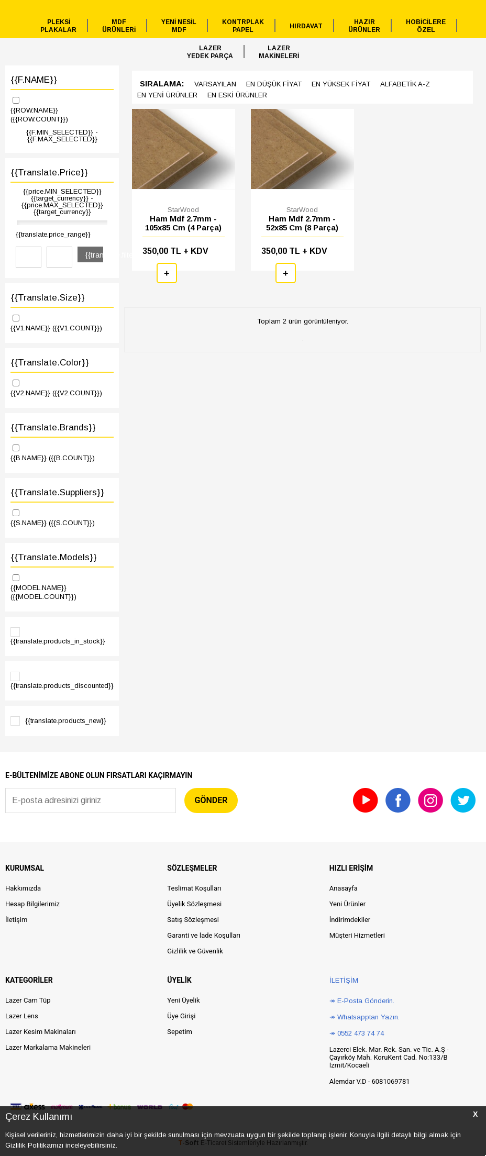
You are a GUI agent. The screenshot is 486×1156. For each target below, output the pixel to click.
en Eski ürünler (237, 95)
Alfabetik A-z (405, 84)
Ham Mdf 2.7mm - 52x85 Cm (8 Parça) (302, 223)
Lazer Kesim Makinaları (40, 1032)
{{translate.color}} (49, 363)
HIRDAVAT (306, 26)
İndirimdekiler (350, 920)
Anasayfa (343, 888)
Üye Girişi (181, 1016)
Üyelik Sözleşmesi (194, 904)
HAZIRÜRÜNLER (364, 26)
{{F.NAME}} (33, 80)
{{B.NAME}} (62, 452)
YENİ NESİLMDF (178, 26)
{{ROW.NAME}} (62, 109)
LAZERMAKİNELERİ (279, 52)
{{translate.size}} (47, 298)
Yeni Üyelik (183, 1000)
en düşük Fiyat (274, 84)
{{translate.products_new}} (58, 721)
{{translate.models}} (53, 557)
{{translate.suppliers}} (57, 492)
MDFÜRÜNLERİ (119, 26)
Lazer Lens (21, 1016)
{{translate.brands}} (53, 427)
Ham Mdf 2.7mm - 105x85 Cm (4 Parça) (183, 223)
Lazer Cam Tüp (27, 1000)
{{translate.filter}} (94, 255)
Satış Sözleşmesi (193, 920)
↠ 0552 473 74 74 (356, 1033)
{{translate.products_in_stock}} (57, 636)
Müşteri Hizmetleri (357, 935)
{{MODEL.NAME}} (62, 587)
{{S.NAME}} (62, 517)
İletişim (16, 920)
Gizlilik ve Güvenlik (195, 951)
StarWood (183, 210)
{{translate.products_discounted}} (62, 681)
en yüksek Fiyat (341, 84)
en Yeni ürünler (167, 95)
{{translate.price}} (49, 172)
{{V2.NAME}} (62, 387)
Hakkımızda (23, 888)
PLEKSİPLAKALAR (58, 26)
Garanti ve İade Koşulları (203, 935)
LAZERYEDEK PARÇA (210, 52)
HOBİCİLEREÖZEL (426, 26)
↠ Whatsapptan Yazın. (364, 1017)
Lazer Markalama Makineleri (48, 1047)
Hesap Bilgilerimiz (32, 904)
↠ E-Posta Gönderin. (361, 1001)
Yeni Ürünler (347, 904)
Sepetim (179, 1032)
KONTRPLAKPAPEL (243, 26)
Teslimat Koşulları (194, 888)
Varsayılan (215, 84)
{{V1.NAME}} (62, 322)
